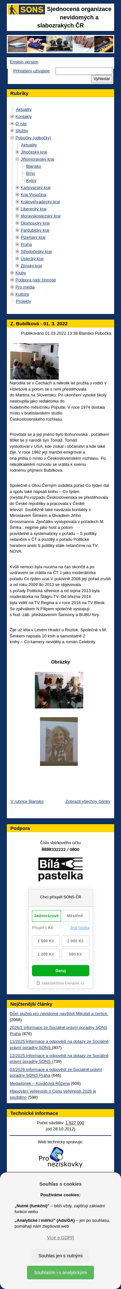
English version (24, 61)
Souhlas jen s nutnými (60, 1255)
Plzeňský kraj (33, 237)
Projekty (23, 301)
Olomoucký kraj (35, 223)
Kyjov (31, 180)
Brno (30, 173)
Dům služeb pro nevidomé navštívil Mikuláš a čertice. (59, 1013)
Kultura (22, 294)
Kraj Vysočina (33, 194)
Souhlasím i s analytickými (60, 1272)
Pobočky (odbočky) (33, 137)
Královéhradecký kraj (40, 201)
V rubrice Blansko (27, 801)
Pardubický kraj (35, 230)
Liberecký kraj (33, 208)
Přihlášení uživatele (31, 70)
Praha (26, 244)
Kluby (20, 272)
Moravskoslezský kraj (41, 216)
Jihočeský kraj (34, 152)
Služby (21, 130)
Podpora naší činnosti (35, 280)
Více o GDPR (60, 1237)
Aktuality (24, 109)
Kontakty (23, 116)
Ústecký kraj (32, 258)
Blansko (33, 166)
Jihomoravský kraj (37, 159)
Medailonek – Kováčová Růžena (40, 1083)
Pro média (25, 287)
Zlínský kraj (31, 265)
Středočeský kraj (36, 251)
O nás (21, 123)
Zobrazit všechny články (88, 801)
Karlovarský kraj (35, 187)
